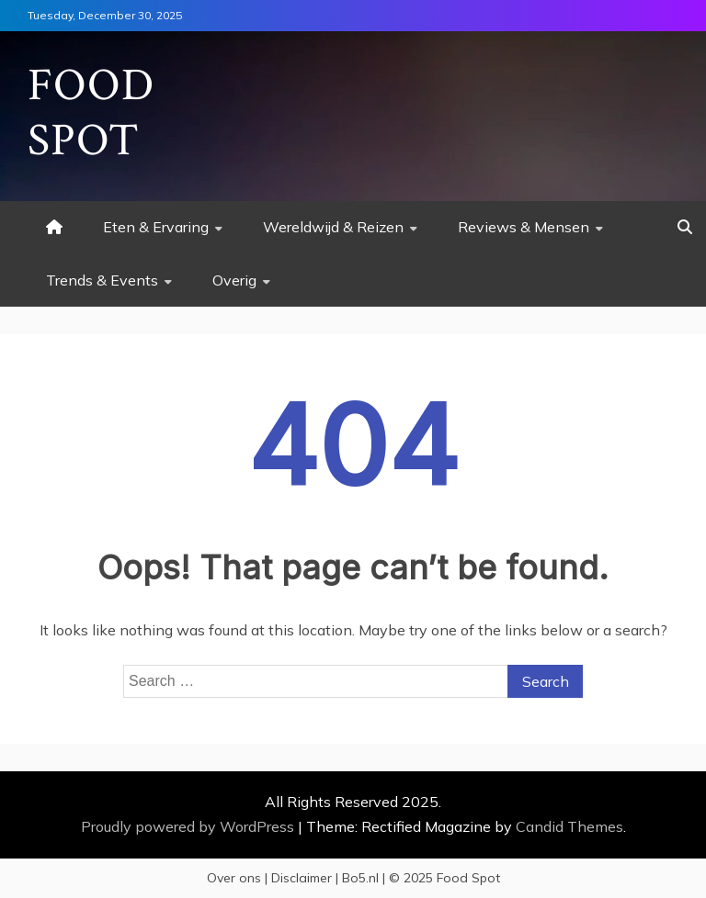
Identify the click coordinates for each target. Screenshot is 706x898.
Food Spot (91, 113)
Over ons (234, 878)
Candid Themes (569, 826)
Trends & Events (102, 280)
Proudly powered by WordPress (189, 826)
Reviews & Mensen (523, 227)
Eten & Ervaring (156, 227)
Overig (234, 280)
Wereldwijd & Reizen (333, 227)
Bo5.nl (360, 878)
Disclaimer (301, 878)
